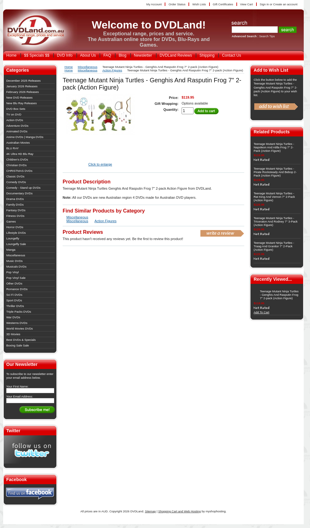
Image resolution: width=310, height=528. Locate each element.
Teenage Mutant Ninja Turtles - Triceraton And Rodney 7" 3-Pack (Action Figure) (275, 221)
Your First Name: (17, 386)
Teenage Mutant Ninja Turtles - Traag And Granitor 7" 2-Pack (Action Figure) (274, 246)
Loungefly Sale (16, 244)
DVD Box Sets (15, 108)
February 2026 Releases (22, 92)
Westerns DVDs (16, 323)
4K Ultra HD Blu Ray (20, 154)
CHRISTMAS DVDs (19, 170)
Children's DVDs (17, 159)
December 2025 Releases (23, 80)
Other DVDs (14, 283)
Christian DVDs (16, 165)
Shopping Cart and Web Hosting (179, 511)
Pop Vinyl (12, 272)
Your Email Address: (19, 396)
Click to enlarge (100, 164)
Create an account (285, 4)
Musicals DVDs (16, 266)
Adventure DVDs (17, 125)
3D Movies (13, 334)
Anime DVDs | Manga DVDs (25, 137)
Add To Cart (261, 312)
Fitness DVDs (15, 216)
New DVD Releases (19, 97)
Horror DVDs (14, 227)
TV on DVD (13, 114)
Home (69, 67)
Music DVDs (14, 261)
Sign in (264, 4)
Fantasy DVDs (15, 210)
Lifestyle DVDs (16, 232)
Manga (10, 249)
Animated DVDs (17, 131)
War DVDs (13, 317)
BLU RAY (12, 148)
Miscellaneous (15, 255)
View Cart (246, 4)
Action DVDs (14, 120)
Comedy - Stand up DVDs (23, 187)
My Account (154, 4)
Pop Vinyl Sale (16, 277)
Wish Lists (199, 4)
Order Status (176, 4)
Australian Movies (18, 142)
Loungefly (12, 238)
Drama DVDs (15, 199)
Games (11, 221)
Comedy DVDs (16, 182)
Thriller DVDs (15, 306)
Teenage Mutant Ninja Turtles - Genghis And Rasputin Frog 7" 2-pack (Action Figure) (279, 295)
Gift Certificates (223, 4)
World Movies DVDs (19, 328)
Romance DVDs (17, 289)
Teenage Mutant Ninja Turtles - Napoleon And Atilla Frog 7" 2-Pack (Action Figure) (274, 147)
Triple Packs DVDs (18, 311)
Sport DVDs (14, 300)
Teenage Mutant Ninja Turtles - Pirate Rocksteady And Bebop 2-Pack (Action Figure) (275, 172)
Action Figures (112, 70)
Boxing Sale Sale (17, 345)
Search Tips (267, 36)
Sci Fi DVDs (14, 294)
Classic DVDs (15, 176)
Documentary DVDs (19, 193)
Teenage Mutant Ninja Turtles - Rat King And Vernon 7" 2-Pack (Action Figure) (274, 197)
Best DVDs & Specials (21, 339)
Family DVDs (14, 204)
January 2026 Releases (22, 86)
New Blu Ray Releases (21, 103)
